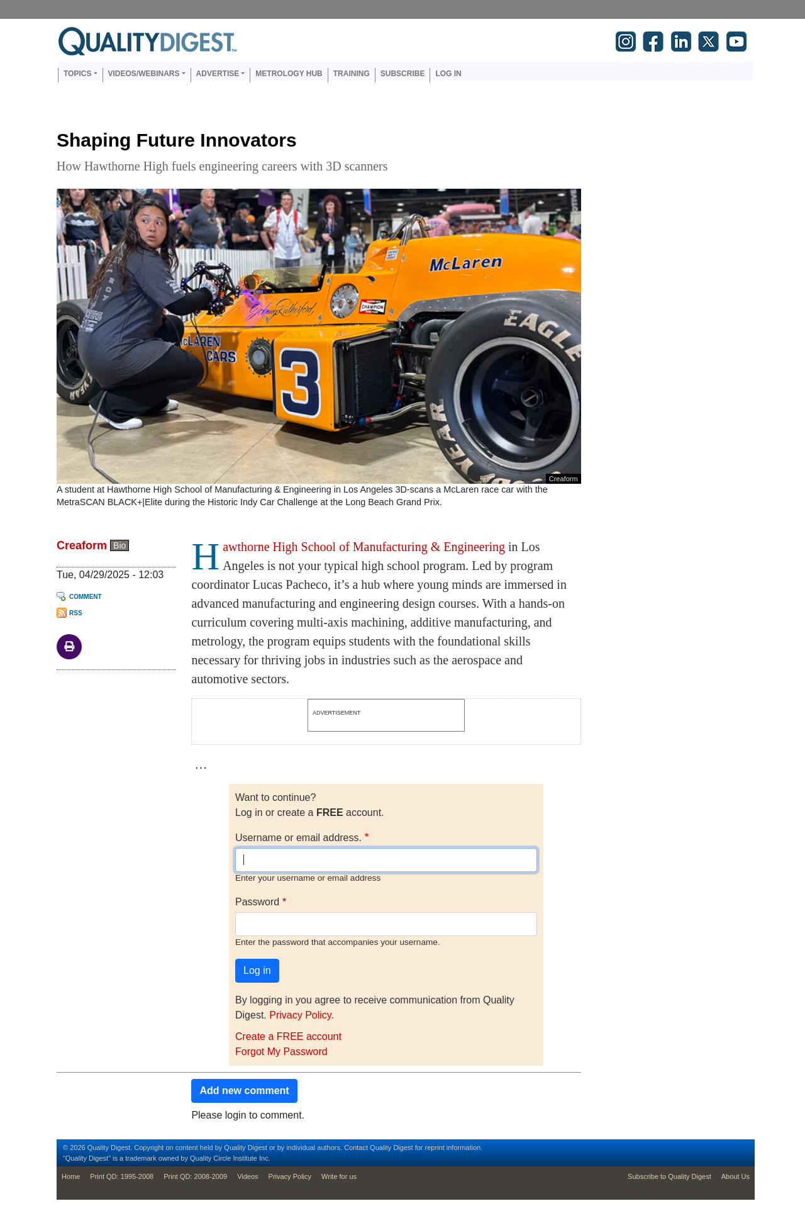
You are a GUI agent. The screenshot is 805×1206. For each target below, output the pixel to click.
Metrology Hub (288, 73)
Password (257, 901)
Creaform (82, 545)
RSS (75, 613)
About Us (735, 1176)
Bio (119, 545)
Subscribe (402, 73)
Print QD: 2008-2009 (195, 1176)
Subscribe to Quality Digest (669, 1176)
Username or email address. (298, 837)
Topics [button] (77, 73)
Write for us (339, 1176)
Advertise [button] (218, 73)
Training (351, 73)
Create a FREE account (288, 1036)
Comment (85, 596)
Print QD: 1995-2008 (121, 1176)
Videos (247, 1176)
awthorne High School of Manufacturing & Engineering (364, 547)
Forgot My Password (281, 1051)
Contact (356, 1147)
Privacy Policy (300, 1015)
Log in (448, 73)
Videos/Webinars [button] (144, 73)
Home (71, 1176)
